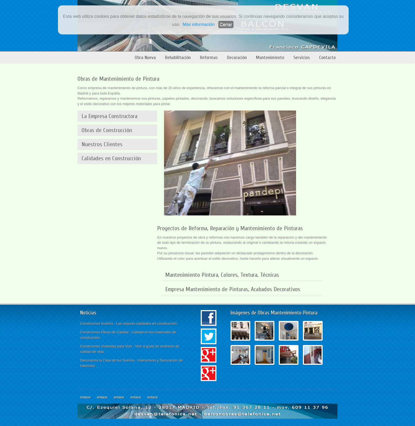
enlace (85, 397)
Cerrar (226, 24)
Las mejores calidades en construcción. (147, 323)
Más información (198, 24)
